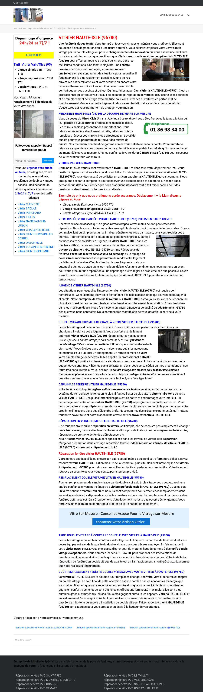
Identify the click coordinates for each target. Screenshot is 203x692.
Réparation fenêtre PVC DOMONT (37, 684)
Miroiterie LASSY (23, 640)
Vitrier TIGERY (26, 217)
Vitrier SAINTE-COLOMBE (33, 251)
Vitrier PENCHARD (29, 212)
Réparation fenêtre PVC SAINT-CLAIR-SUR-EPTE (134, 684)
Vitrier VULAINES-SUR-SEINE (36, 247)
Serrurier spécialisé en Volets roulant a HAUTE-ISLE (155, 627)
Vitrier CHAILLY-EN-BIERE (34, 229)
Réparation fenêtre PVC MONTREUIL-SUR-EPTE (45, 679)
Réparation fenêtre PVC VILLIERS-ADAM (129, 679)
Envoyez (48, 160)
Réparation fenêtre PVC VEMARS (36, 688)
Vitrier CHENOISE (28, 204)
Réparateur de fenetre (38, 28)
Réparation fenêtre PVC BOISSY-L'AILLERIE (131, 688)
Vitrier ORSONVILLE (30, 242)
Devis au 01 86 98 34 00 (171, 15)
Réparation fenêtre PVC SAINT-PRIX (38, 675)
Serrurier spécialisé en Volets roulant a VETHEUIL (101, 627)
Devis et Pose (19, 28)
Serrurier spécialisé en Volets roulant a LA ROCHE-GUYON (44, 627)
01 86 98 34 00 (22, 3)
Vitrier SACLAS (27, 208)
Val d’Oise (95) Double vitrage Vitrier (66, 28)
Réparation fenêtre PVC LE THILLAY (126, 675)
